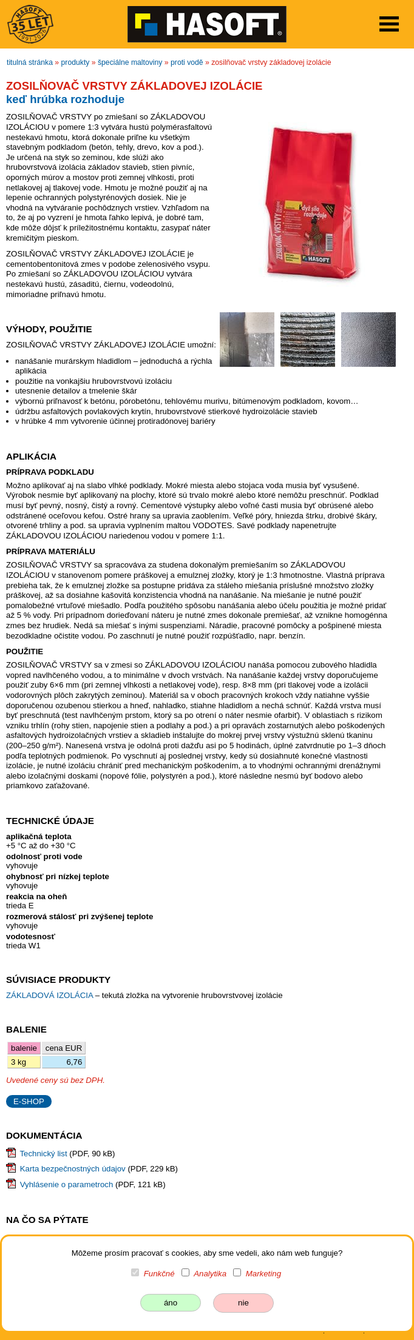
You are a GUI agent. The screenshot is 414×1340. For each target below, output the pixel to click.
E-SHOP (28, 1101)
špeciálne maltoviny (130, 62)
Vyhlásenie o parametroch (67, 1184)
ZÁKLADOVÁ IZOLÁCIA (50, 995)
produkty (75, 62)
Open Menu (389, 24)
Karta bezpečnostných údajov (73, 1168)
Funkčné (159, 1273)
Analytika (210, 1273)
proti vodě (187, 62)
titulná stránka (30, 62)
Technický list (43, 1153)
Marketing (263, 1273)
